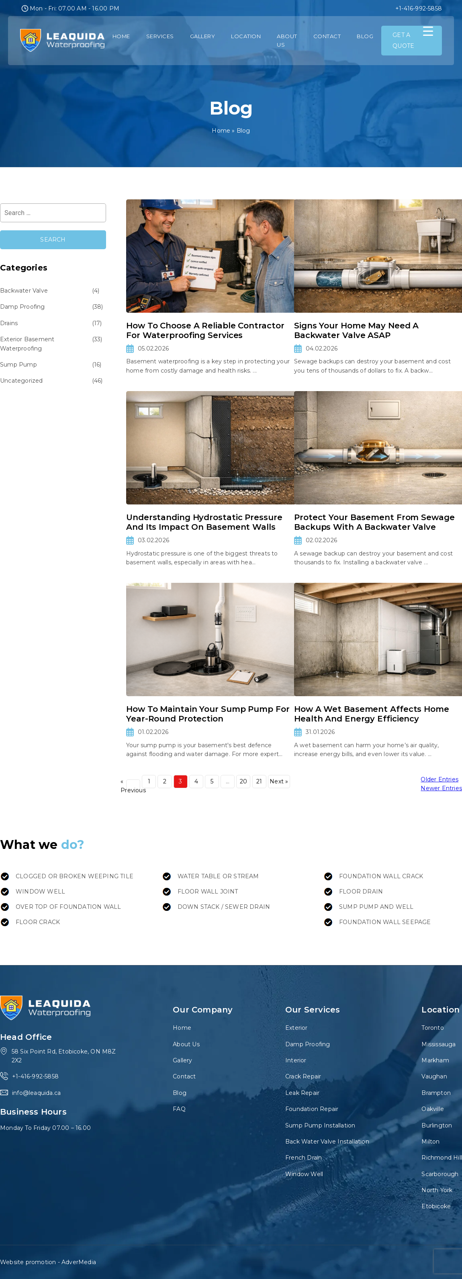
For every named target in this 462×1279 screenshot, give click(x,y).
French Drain (303, 1157)
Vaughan (434, 1076)
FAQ (179, 1109)
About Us (287, 40)
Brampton (436, 1093)
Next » (279, 781)
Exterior (296, 1027)
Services (160, 36)
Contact (327, 36)
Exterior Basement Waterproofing (27, 344)
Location (246, 36)
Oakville (432, 1109)
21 (259, 781)
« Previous (133, 786)
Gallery (202, 36)
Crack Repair (303, 1076)
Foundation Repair (311, 1109)
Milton (430, 1141)
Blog (365, 36)
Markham (435, 1060)
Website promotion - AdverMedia (48, 1262)
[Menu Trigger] (428, 31)
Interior (296, 1060)
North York (436, 1190)
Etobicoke (436, 1206)
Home (121, 36)
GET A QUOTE (403, 40)
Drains (9, 323)
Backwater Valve (24, 290)
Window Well (304, 1174)
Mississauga (438, 1044)
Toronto (432, 1027)
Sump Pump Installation (320, 1125)
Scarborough (439, 1174)
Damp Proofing (22, 306)
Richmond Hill (441, 1157)
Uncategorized (21, 380)
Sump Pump (18, 364)
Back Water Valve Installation (327, 1141)
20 (243, 781)
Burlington (436, 1125)
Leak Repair (302, 1093)
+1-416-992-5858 (418, 8)
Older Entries (439, 779)
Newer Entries (441, 788)
